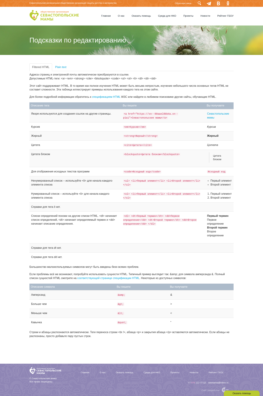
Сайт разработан (211, 390)
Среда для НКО (167, 15)
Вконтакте (218, 3)
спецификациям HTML (106, 96)
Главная (106, 15)
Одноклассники (228, 3)
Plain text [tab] (60, 67)
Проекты (188, 15)
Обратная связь (183, 3)
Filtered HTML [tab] (40, 67)
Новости (205, 15)
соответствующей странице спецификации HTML (108, 278)
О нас (121, 15)
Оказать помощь (141, 15)
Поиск (199, 3)
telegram (209, 3)
